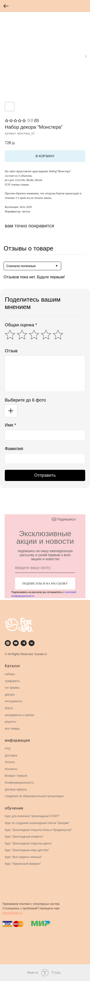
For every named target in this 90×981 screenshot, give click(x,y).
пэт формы (12, 687)
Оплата (10, 762)
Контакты (11, 769)
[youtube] (16, 643)
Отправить (45, 475)
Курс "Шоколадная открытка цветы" (28, 843)
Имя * (10, 425)
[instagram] (8, 643)
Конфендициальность (19, 782)
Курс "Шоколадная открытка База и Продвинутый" (38, 830)
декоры (10, 694)
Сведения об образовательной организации (34, 796)
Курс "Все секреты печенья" (23, 857)
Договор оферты (16, 789)
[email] (45, 568)
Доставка (11, 755)
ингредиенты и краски (19, 715)
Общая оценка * (21, 325)
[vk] (32, 643)
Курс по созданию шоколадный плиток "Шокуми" (37, 823)
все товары (12, 728)
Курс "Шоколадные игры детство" (27, 850)
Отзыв (11, 350)
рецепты (10, 721)
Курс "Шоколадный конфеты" (24, 836)
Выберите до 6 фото (25, 400)
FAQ (8, 748)
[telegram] (24, 643)
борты (9, 708)
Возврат (10, 775)
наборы (10, 674)
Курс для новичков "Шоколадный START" (32, 816)
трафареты (12, 681)
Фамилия (14, 448)
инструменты (13, 701)
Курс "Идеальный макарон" (23, 863)
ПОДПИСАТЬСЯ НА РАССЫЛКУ (45, 583)
